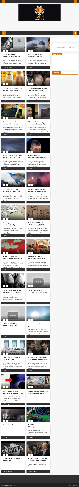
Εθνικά (5, 269)
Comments (64, 73)
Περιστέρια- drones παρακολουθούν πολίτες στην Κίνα (11, 57)
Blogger (76, 485)
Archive (73, 73)
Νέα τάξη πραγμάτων (8, 404)
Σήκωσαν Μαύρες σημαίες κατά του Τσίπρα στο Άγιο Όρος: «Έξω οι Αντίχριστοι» (38, 124)
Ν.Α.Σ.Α (30, 336)
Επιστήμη (31, 437)
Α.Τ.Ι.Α (30, 404)
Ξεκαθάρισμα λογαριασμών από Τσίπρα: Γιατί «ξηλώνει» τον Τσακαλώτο (38, 360)
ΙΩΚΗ (2, 485)
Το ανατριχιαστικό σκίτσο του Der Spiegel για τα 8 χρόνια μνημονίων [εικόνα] (12, 225)
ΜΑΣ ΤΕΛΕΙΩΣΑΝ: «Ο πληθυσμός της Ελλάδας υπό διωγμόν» (36, 225)
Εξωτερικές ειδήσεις (8, 67)
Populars (56, 72)
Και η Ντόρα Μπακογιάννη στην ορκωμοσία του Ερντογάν (37, 90)
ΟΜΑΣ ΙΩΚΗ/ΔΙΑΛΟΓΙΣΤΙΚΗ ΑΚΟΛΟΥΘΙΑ (65, 47)
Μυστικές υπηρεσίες (8, 471)
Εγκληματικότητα (7, 303)
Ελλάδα (30, 67)
